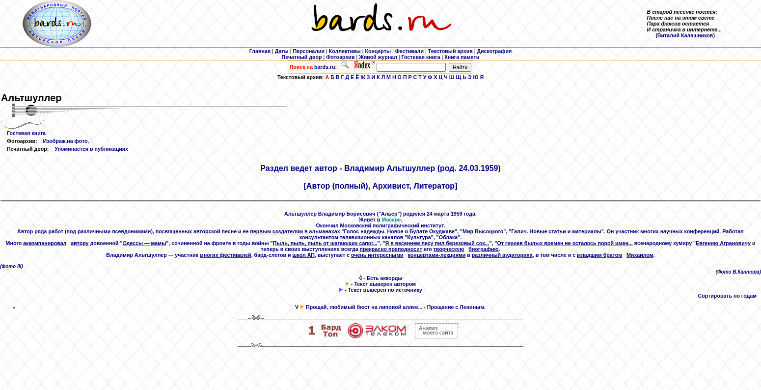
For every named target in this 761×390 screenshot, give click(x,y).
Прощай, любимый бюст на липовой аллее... (364, 307)
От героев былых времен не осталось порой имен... (565, 243)
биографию (483, 249)
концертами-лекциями (437, 255)
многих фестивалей (225, 255)
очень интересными (377, 255)
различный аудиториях (502, 255)
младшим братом (599, 255)
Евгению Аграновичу (723, 243)
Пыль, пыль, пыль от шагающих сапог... (325, 243)
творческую (449, 249)
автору (79, 243)
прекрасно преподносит (391, 249)
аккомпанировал (44, 243)
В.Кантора (746, 272)
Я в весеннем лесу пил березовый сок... (437, 243)
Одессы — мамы (144, 243)
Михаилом (639, 255)
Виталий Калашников (685, 35)
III (19, 266)
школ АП (304, 255)
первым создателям (276, 231)
